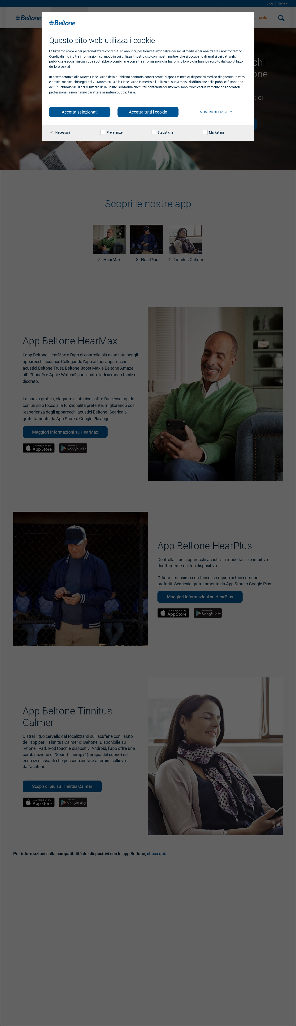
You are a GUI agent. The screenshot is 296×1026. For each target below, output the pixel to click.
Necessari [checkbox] (59, 132)
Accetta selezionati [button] (80, 112)
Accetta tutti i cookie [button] (148, 112)
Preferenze (111, 132)
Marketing (213, 132)
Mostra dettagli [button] (216, 112)
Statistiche (162, 132)
